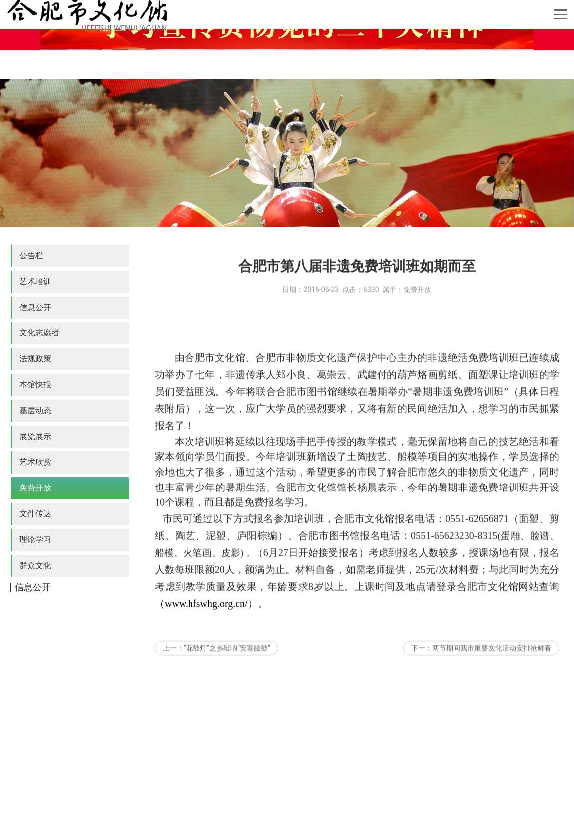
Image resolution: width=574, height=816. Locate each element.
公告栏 (31, 255)
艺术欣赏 (35, 462)
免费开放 (35, 487)
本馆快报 (35, 384)
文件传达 (35, 513)
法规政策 (35, 358)
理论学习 (35, 539)
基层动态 (35, 410)
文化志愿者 (39, 332)
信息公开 (35, 307)
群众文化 (35, 565)
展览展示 (35, 436)
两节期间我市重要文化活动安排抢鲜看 (491, 658)
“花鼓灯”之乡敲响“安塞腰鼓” (227, 658)
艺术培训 (35, 281)
